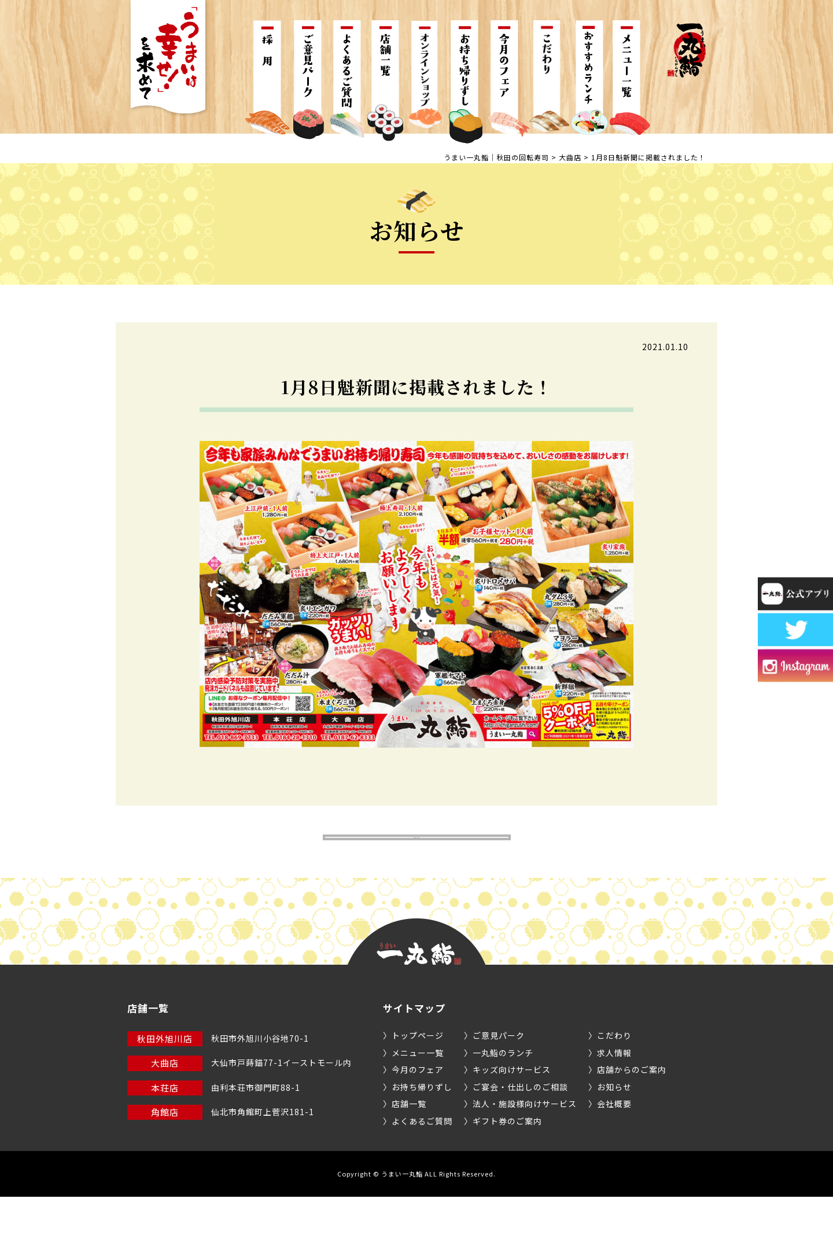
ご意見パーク (499, 1077)
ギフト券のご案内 (507, 1162)
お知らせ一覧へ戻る (416, 858)
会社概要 (614, 1146)
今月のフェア (418, 1111)
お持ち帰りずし (422, 1128)
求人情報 (614, 1094)
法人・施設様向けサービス (525, 1146)
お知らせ (614, 1128)
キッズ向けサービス (512, 1111)
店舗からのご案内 (631, 1111)
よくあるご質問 (422, 1162)
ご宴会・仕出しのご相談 (520, 1128)
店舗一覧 (409, 1146)
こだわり (614, 1077)
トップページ (418, 1077)
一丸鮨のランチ (503, 1094)
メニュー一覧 (418, 1094)
